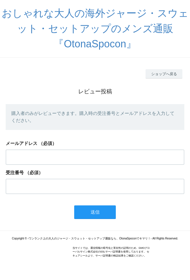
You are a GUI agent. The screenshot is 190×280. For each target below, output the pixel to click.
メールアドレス (21, 143)
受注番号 (15, 172)
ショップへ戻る (164, 74)
